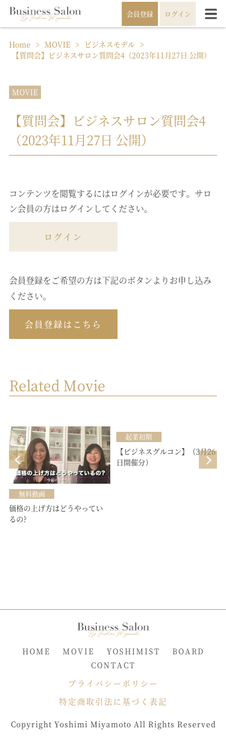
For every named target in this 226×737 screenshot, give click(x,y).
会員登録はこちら (63, 324)
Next (208, 460)
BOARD (188, 651)
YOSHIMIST (133, 651)
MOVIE (25, 92)
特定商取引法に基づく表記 (113, 701)
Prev (18, 460)
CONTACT (113, 665)
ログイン (63, 236)
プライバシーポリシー (113, 683)
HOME (36, 651)
